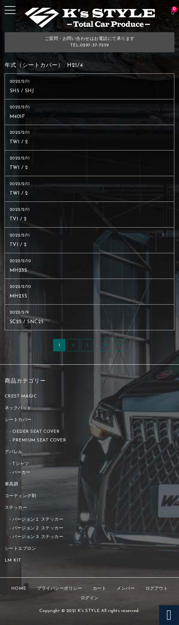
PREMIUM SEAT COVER (39, 440)
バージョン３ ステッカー (37, 537)
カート (99, 588)
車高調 (11, 484)
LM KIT (13, 560)
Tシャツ (20, 464)
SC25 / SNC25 (27, 321)
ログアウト (156, 588)
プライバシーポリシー (59, 588)
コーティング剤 (20, 496)
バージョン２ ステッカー (37, 528)
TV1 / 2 (18, 219)
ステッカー (16, 508)
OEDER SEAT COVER (36, 431)
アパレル (14, 452)
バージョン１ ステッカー (37, 519)
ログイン (90, 598)
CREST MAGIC (21, 396)
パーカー (21, 472)
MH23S (18, 270)
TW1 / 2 (19, 142)
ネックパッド (18, 408)
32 (105, 345)
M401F (17, 116)
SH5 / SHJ (22, 91)
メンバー (126, 588)
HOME (18, 588)
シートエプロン (20, 548)
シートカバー (18, 420)
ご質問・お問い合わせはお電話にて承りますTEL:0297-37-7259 (90, 42)
